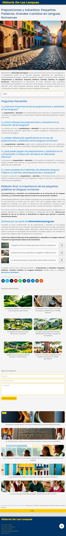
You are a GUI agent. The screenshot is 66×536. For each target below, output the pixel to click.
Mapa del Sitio (5, 533)
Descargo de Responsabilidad (10, 531)
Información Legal (7, 525)
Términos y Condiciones (8, 527)
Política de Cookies (7, 529)
